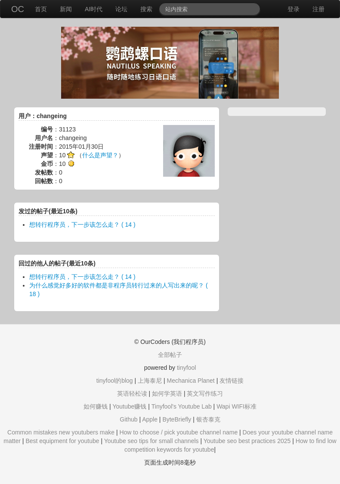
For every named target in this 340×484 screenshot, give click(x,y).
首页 (41, 9)
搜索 (146, 9)
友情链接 (231, 380)
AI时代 (93, 9)
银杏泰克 (208, 419)
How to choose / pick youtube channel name (178, 432)
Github (128, 419)
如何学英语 (167, 393)
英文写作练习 (205, 393)
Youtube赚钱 (129, 406)
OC (17, 9)
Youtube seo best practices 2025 (247, 440)
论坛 (121, 9)
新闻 (66, 9)
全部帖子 (170, 354)
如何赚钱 (95, 406)
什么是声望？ (100, 155)
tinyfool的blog (114, 380)
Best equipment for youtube (62, 440)
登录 (293, 9)
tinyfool (186, 367)
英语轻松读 (132, 393)
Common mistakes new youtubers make (60, 432)
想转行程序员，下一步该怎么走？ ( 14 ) (82, 224)
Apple (150, 419)
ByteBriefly (176, 419)
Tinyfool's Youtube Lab (181, 406)
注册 (318, 9)
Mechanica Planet (190, 380)
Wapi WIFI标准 (236, 406)
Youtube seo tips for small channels (151, 440)
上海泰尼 (150, 380)
